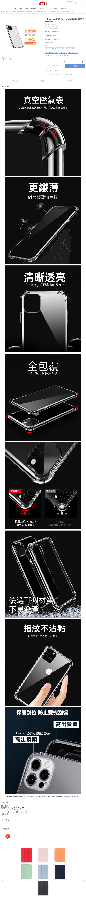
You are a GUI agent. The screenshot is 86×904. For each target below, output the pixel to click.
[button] (40, 36)
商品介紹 (15, 81)
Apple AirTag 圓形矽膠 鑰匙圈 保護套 (42, 862)
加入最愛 (49, 71)
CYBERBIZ (33, 900)
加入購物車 (54, 66)
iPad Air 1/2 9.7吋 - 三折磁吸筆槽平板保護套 (16, 863)
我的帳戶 (23, 888)
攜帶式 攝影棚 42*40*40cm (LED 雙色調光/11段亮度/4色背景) (69, 863)
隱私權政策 (43, 888)
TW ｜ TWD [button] (70, 2)
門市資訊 (23, 893)
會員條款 (42, 885)
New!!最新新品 (18, 8)
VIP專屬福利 (43, 883)
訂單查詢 (23, 890)
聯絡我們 (23, 885)
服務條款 (42, 890)
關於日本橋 (24, 883)
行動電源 (33, 8)
